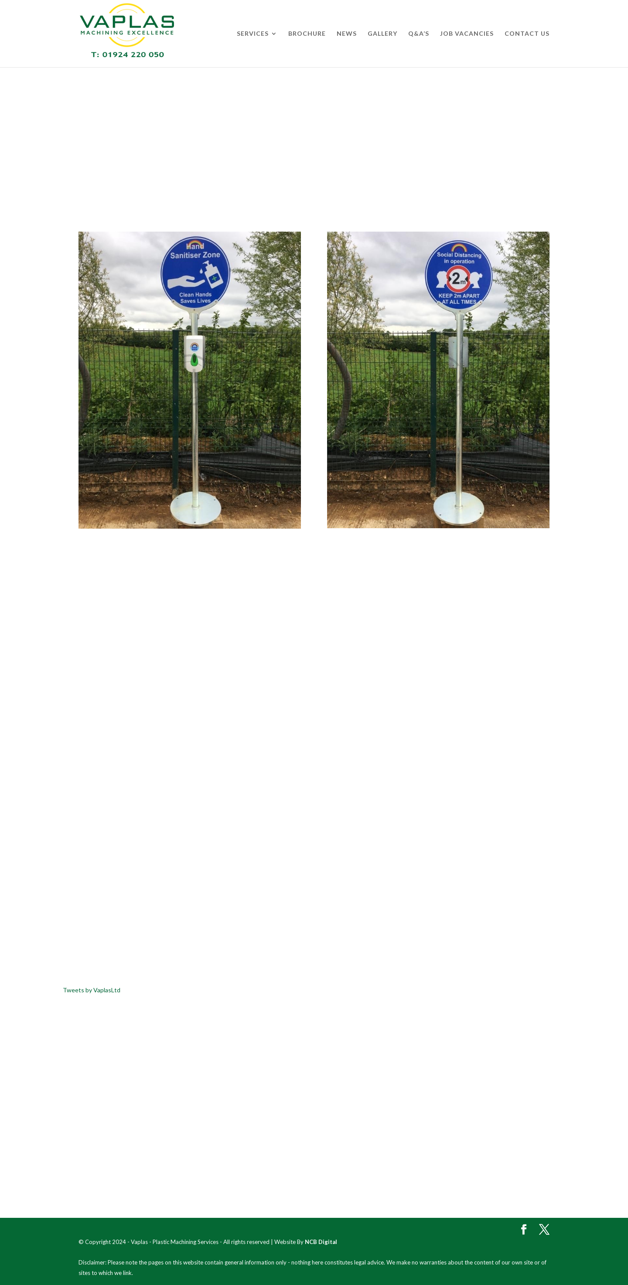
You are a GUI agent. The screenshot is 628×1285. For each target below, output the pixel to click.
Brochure (307, 34)
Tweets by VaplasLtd (91, 990)
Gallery (382, 34)
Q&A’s (418, 34)
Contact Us (527, 34)
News (347, 34)
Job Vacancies (467, 34)
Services (253, 34)
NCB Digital (321, 1241)
